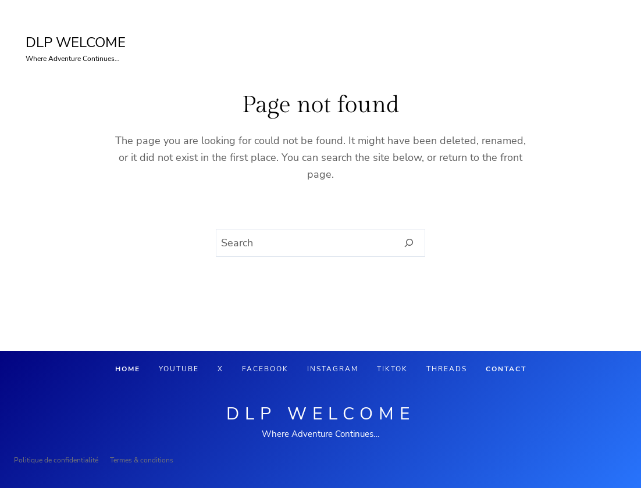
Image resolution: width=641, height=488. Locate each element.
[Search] (409, 243)
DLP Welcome (320, 414)
